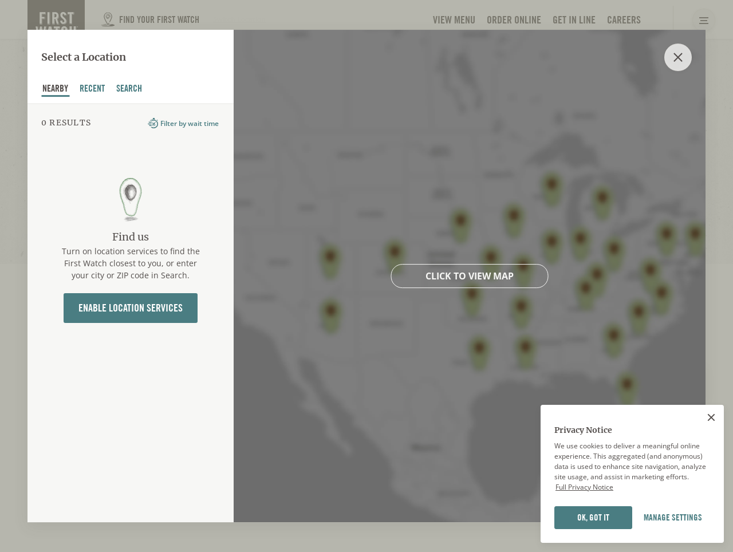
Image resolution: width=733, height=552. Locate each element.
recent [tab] (92, 90)
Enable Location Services (130, 308)
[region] (632, 474)
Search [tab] (129, 90)
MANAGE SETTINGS (673, 517)
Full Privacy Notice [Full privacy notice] (584, 487)
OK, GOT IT (593, 517)
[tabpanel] (130, 312)
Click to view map (469, 276)
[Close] (711, 417)
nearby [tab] (55, 90)
